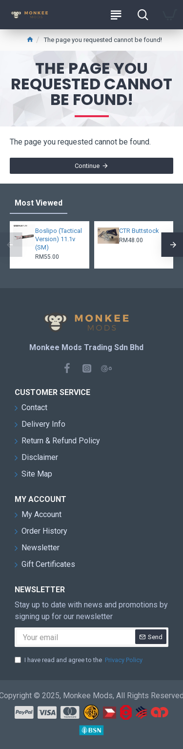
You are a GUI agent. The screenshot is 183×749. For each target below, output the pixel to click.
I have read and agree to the (79, 660)
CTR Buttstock (139, 230)
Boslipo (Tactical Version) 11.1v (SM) (58, 239)
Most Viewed (38, 203)
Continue (87, 165)
